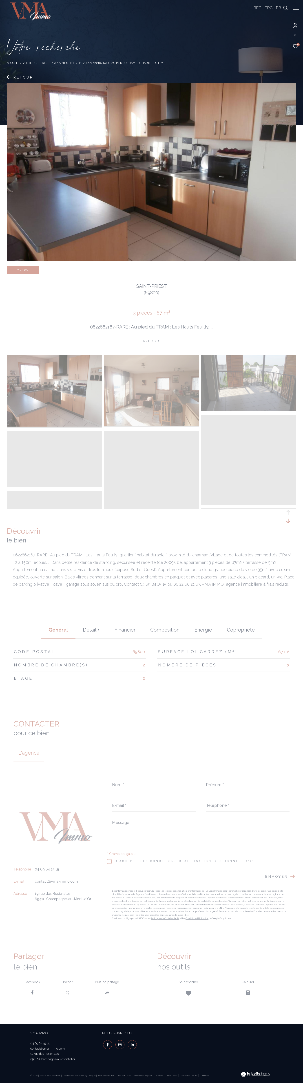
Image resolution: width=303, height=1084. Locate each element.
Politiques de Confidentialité (165, 918)
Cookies (205, 1077)
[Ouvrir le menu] (296, 8)
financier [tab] (124, 630)
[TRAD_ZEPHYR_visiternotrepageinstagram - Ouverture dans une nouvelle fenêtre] (118, 1045)
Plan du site (124, 1077)
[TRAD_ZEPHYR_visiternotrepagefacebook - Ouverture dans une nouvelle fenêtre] (106, 1045)
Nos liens (172, 1077)
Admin (160, 1077)
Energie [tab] (203, 630)
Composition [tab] (164, 630)
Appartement (64, 63)
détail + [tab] (91, 630)
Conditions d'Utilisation (197, 918)
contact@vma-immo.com (56, 881)
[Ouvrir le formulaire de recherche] (268, 7)
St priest (43, 63)
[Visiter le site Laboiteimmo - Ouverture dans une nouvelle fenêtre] (255, 1076)
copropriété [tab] (241, 630)
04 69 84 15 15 (47, 869)
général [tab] (58, 630)
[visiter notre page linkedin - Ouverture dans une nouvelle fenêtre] (131, 1045)
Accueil (12, 63)
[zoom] (54, 425)
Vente (27, 63)
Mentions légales (143, 1077)
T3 (80, 63)
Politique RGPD (189, 1077)
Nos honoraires (106, 1077)
